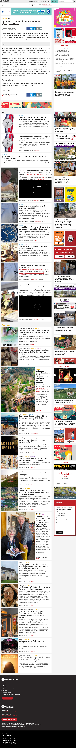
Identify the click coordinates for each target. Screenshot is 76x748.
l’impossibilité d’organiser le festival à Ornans (42, 390)
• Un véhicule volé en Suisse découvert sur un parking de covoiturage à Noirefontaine (64, 50)
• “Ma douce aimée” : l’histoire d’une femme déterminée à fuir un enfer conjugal (64, 65)
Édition (41, 4)
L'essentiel (64, 45)
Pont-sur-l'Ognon (41, 367)
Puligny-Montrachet (25, 348)
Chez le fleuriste (61, 515)
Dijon (20, 414)
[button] (72, 1)
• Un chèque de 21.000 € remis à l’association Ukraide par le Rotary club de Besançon (64, 60)
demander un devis (9, 719)
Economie (21, 115)
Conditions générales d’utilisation (11, 694)
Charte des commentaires (9, 687)
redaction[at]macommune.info (8, 711)
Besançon (21, 437)
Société (27, 244)
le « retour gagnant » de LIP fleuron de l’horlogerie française (34, 273)
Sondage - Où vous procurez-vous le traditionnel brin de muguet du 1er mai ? (64, 509)
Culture (4, 18)
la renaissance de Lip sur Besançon (35, 174)
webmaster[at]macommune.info (9, 727)
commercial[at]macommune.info (9, 715)
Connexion (70, 256)
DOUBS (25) (21, 488)
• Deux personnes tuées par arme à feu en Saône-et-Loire (64, 55)
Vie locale (27, 168)
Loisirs (32, 437)
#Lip (43, 177)
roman (8, 90)
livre (4, 90)
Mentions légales (7, 692)
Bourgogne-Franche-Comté (26, 328)
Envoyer (59, 533)
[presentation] (55, 375)
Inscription (59, 256)
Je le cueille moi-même (63, 520)
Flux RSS (5, 690)
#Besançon (41, 179)
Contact (5, 683)
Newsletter (7, 698)
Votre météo (65, 462)
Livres (10, 18)
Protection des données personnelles (12, 688)
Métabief (21, 639)
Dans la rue (60, 517)
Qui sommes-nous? (8, 685)
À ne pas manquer (65, 366)
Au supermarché (61, 513)
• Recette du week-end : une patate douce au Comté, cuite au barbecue (64, 70)
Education (33, 456)
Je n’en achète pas (62, 522)
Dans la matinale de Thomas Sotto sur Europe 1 (31, 269)
